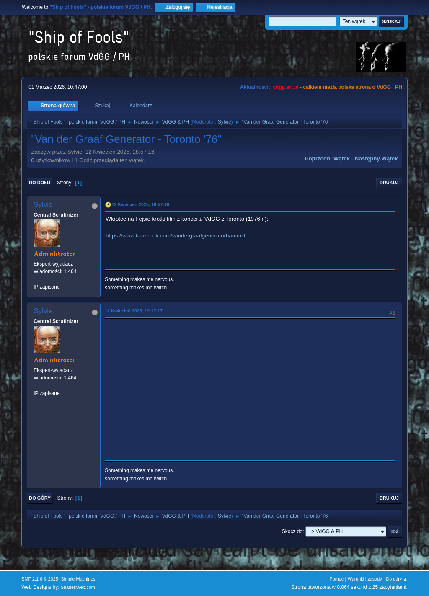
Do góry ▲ (396, 578)
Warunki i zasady (365, 578)
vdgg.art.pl (285, 87)
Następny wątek (376, 158)
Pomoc (337, 578)
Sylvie (224, 122)
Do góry (40, 498)
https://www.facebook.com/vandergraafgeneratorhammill (175, 235)
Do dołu (39, 182)
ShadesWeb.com (78, 587)
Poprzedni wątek (327, 158)
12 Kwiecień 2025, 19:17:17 (134, 310)
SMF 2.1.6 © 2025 (39, 578)
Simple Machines (78, 578)
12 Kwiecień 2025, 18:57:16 (140, 204)
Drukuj (389, 182)
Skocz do (292, 531)
